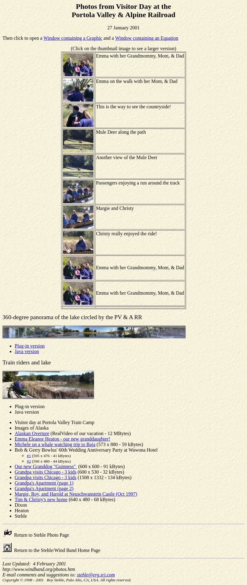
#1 (29, 455)
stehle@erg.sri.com (96, 574)
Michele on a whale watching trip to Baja (55, 444)
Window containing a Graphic (72, 38)
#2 (29, 461)
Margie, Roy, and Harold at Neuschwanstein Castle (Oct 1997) (76, 494)
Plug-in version (30, 345)
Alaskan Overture (32, 433)
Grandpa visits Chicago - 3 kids (45, 472)
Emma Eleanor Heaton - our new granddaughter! (62, 439)
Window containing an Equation (146, 38)
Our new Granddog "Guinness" (46, 466)
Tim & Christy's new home (41, 499)
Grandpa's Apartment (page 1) (44, 483)
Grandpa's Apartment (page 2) (44, 488)
